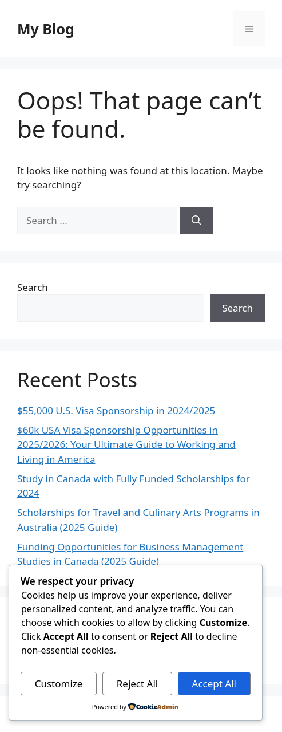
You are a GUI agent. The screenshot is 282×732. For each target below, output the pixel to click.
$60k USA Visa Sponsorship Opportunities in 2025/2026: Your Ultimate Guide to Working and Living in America (126, 444)
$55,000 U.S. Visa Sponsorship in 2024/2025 (116, 410)
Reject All (137, 683)
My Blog (45, 28)
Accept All (214, 683)
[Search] (196, 220)
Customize (59, 683)
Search (32, 287)
